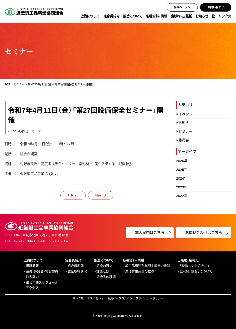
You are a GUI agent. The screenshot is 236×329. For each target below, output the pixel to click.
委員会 (183, 140)
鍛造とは (102, 271)
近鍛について (90, 16)
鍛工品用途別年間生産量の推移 (147, 266)
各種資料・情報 (156, 16)
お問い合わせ (215, 7)
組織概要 (32, 266)
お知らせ (185, 123)
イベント (185, 114)
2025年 (181, 170)
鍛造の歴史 (104, 266)
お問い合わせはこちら (203, 233)
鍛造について (132, 16)
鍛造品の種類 (106, 277)
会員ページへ (182, 7)
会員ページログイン (119, 298)
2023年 (181, 187)
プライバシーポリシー (149, 298)
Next (99, 195)
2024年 (181, 178)
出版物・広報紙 (181, 16)
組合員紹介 (111, 16)
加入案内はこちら (150, 233)
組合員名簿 (76, 266)
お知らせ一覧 (205, 16)
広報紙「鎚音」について (196, 271)
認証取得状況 (77, 271)
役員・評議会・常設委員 (42, 271)
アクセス (32, 288)
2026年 (181, 161)
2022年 (181, 196)
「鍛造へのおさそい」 (194, 266)
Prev (74, 195)
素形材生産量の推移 (139, 271)
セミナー (38, 131)
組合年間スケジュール (42, 282)
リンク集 (224, 16)
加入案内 (32, 277)
